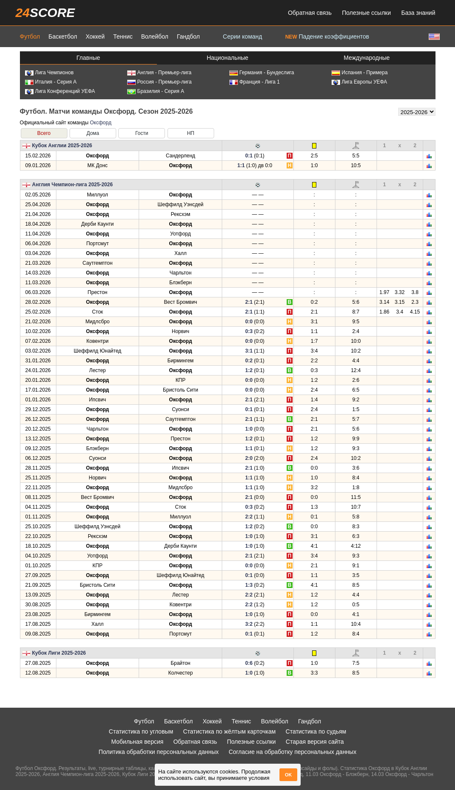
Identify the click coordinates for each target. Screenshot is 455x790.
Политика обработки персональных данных (159, 751)
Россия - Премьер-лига (159, 82)
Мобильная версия (137, 741)
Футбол (30, 36)
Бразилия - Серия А (155, 91)
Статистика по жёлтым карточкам (229, 731)
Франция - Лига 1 (254, 82)
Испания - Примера (360, 73)
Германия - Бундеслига (261, 73)
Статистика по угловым (141, 731)
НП (190, 133)
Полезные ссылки (366, 12)
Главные (88, 57)
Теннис (123, 36)
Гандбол (188, 36)
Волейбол (154, 36)
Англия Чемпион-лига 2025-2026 (72, 185)
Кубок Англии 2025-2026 (62, 145)
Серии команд (242, 36)
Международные (367, 57)
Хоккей (95, 36)
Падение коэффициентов (327, 36)
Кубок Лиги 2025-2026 (59, 653)
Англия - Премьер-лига (159, 73)
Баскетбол (62, 36)
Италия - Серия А (51, 82)
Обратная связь (310, 12)
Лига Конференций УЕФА (60, 91)
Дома (93, 133)
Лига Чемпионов (49, 73)
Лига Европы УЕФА (359, 82)
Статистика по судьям (316, 731)
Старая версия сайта (315, 741)
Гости (141, 133)
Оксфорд (101, 123)
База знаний (418, 12)
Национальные (227, 57)
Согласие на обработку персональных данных (292, 751)
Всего (43, 133)
